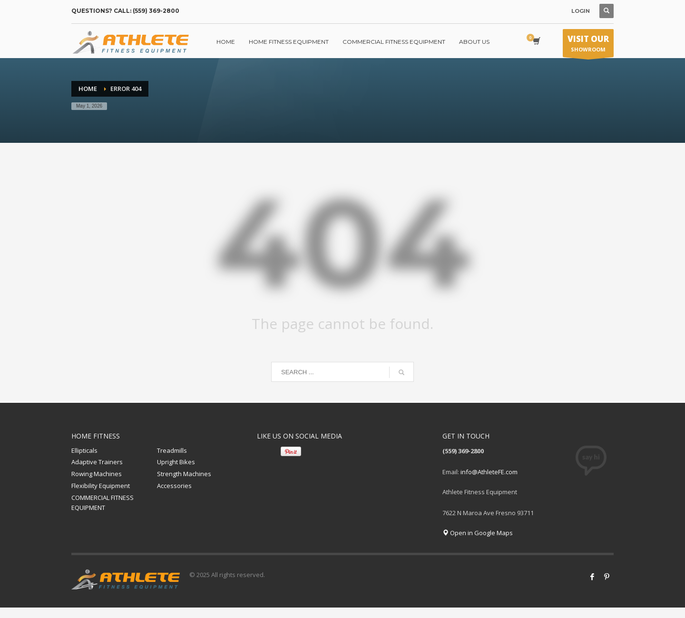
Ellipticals (84, 450)
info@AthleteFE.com (489, 472)
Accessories (174, 485)
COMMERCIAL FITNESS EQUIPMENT (102, 502)
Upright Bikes (176, 462)
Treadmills (172, 450)
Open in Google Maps (477, 532)
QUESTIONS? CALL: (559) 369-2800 (125, 10)
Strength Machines (184, 473)
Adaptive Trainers (97, 462)
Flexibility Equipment (100, 485)
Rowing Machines (96, 473)
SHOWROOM (588, 45)
